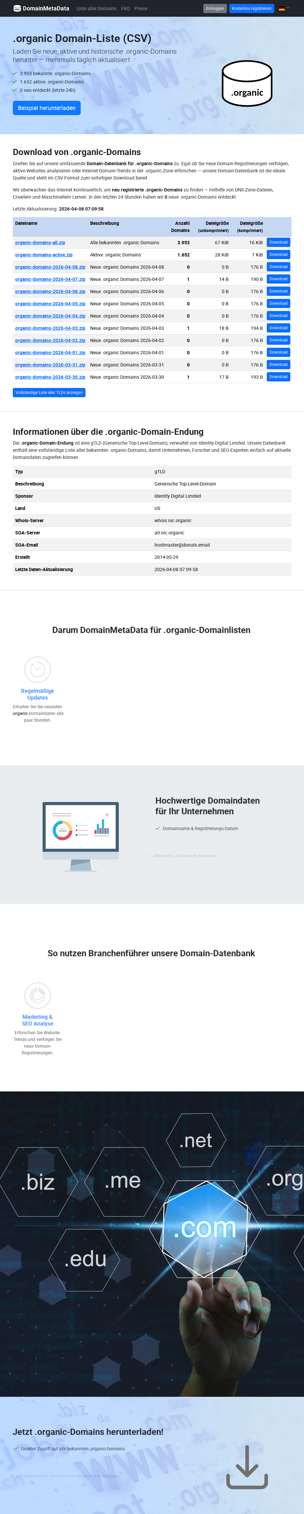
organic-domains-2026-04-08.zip (50, 267)
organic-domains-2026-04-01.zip (50, 352)
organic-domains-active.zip (44, 254)
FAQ (125, 8)
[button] (284, 8)
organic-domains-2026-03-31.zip (50, 364)
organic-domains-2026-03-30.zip (50, 377)
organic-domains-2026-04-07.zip (50, 279)
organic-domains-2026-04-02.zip (50, 340)
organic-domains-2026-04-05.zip (50, 303)
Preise (141, 8)
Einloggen (215, 8)
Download (278, 242)
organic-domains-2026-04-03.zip (50, 328)
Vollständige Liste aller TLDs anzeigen (49, 392)
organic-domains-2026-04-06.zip (50, 291)
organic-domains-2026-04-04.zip (50, 316)
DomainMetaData (41, 8)
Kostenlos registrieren (252, 8)
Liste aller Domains (96, 8)
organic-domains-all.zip (40, 242)
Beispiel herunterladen (47, 108)
